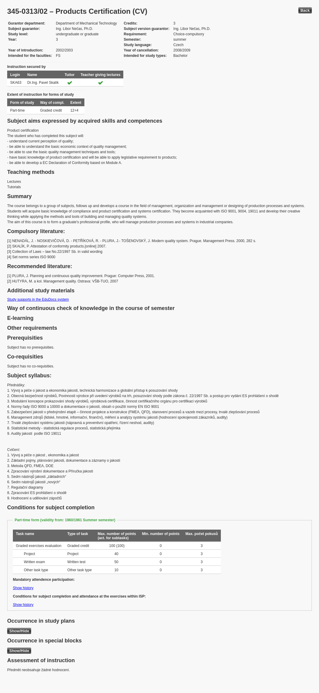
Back (305, 10)
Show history (23, 588)
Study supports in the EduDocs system (38, 299)
